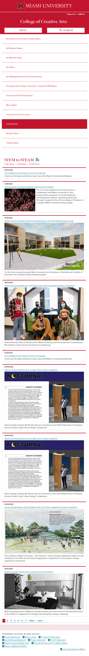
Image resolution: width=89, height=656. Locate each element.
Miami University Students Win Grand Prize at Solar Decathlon (28, 571)
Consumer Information (50, 637)
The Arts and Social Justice (18, 114)
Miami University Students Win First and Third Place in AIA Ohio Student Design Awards (38, 221)
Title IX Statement (58, 640)
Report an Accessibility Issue (17, 643)
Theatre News (12, 143)
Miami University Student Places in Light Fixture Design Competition (31, 369)
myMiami (81, 14)
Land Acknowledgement (15, 640)
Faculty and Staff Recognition (19, 95)
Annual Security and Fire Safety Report (50, 643)
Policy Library (30, 637)
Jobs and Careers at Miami (74, 649)
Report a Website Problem (16, 646)
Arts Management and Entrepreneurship (24, 76)
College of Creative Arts (43, 21)
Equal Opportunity (12, 637)
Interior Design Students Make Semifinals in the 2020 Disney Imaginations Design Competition (40, 507)
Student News (12, 133)
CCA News (21, 164)
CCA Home (9, 164)
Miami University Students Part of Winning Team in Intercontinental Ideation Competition (39, 285)
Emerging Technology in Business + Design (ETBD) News (31, 86)
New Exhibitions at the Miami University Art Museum (24, 173)
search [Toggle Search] (67, 30)
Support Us (71, 14)
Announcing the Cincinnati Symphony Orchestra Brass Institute (28, 187)
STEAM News (12, 124)
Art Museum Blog (14, 57)
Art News (10, 67)
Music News (11, 105)
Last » (41, 620)
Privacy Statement (38, 640)
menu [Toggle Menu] (23, 30)
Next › (33, 620)
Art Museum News (14, 48)
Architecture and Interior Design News (23, 39)
